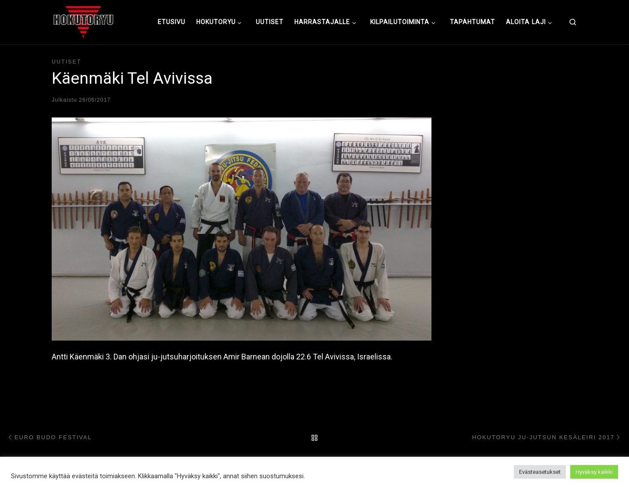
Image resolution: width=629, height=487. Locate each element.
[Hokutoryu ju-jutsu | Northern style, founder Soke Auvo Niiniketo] (83, 21)
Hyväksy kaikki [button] (594, 472)
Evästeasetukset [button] (540, 472)
